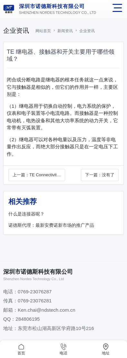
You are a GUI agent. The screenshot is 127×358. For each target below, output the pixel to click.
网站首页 (43, 31)
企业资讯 (87, 31)
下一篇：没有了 (99, 174)
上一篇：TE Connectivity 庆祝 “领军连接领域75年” (36, 175)
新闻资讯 (65, 31)
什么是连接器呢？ (26, 213)
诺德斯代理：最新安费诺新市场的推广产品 (51, 225)
